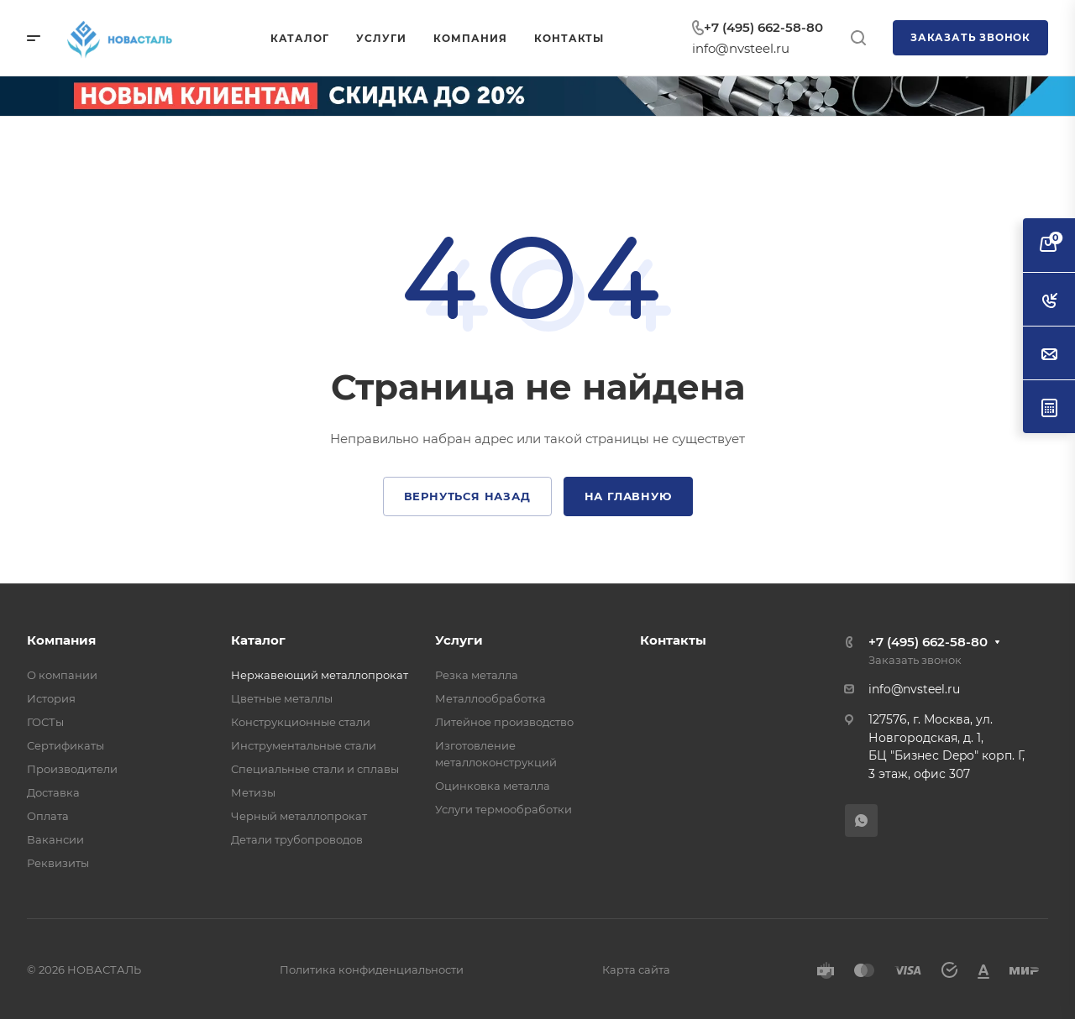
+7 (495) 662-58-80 (763, 27)
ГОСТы (45, 722)
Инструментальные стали (303, 745)
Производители (72, 769)
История (51, 698)
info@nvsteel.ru (740, 48)
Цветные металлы (282, 698)
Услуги (459, 640)
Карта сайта (636, 969)
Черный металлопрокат (299, 816)
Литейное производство (504, 722)
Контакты (673, 640)
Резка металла (476, 675)
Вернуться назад (467, 496)
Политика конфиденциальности (372, 969)
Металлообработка (490, 698)
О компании (62, 675)
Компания (61, 640)
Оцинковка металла (492, 785)
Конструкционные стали (300, 722)
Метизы (253, 792)
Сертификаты (65, 745)
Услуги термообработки (503, 809)
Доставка (53, 792)
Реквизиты (58, 863)
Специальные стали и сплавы (315, 769)
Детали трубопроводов (297, 839)
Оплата (48, 816)
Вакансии (55, 839)
